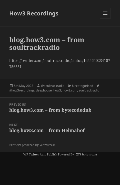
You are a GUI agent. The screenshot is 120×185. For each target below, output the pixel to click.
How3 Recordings (33, 13)
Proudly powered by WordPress (32, 145)
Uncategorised (82, 86)
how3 (57, 90)
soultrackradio (89, 90)
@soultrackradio (52, 86)
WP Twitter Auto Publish (40, 154)
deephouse (44, 90)
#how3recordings (21, 90)
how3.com (70, 90)
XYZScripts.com (86, 154)
